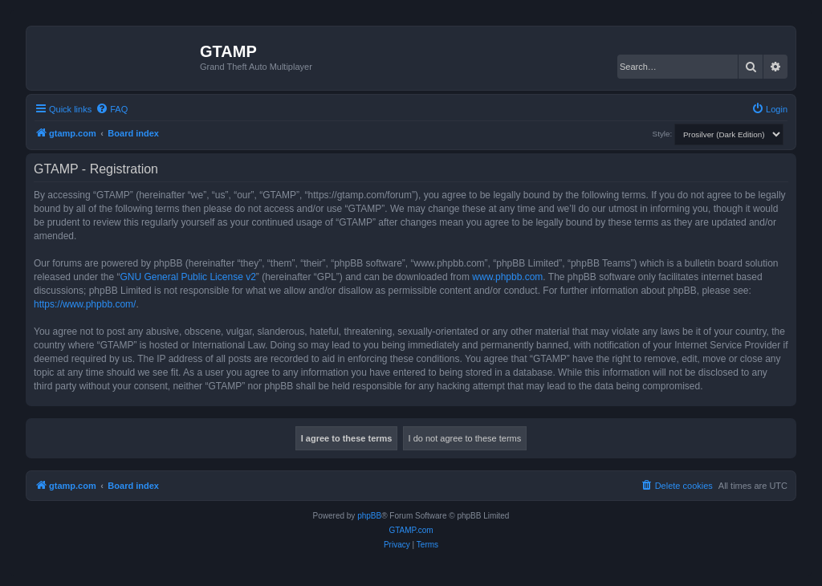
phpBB (369, 515)
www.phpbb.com (507, 277)
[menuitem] (112, 109)
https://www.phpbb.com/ (85, 304)
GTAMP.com (411, 530)
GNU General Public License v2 (187, 277)
